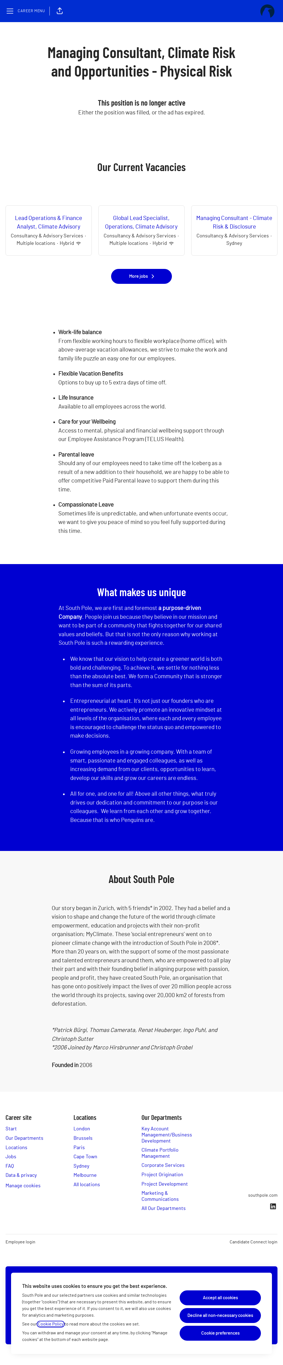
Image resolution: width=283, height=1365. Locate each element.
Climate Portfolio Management (160, 1153)
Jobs (11, 1156)
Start (11, 1128)
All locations (87, 1184)
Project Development (165, 1184)
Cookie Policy (51, 1324)
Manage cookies (23, 1185)
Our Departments (24, 1138)
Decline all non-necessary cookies (220, 1315)
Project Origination (162, 1174)
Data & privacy (21, 1175)
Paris (79, 1147)
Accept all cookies (220, 1298)
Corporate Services (163, 1165)
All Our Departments (164, 1208)
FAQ (10, 1166)
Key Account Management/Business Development (167, 1134)
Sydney (81, 1166)
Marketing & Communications (160, 1196)
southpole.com (262, 1195)
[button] (59, 11)
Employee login (20, 1242)
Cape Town (85, 1156)
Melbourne (85, 1175)
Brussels (83, 1138)
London (82, 1128)
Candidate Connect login (253, 1242)
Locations (16, 1147)
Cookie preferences (220, 1333)
